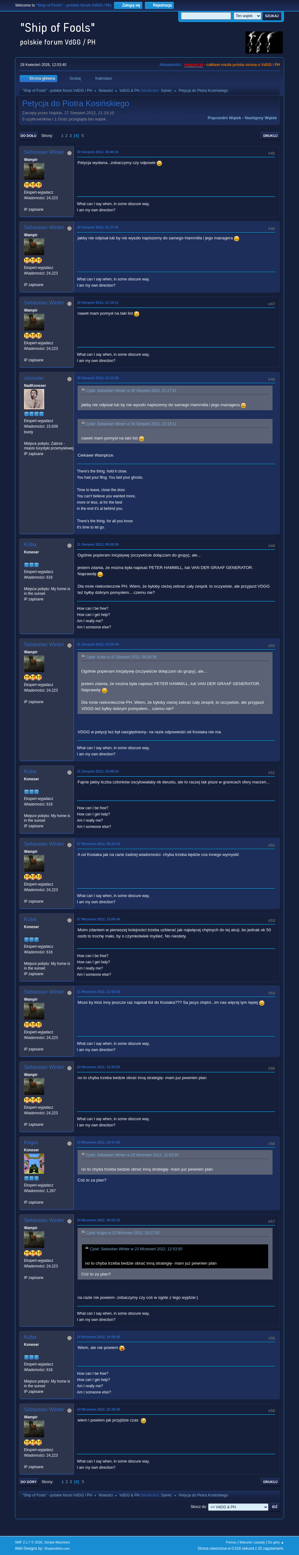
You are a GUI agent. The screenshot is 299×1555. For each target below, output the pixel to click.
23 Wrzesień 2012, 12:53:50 (98, 1067)
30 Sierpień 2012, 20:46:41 (98, 152)
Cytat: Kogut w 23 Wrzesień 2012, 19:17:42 (122, 1233)
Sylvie (166, 90)
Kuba (30, 544)
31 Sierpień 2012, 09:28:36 (98, 544)
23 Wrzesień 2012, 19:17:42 (98, 1142)
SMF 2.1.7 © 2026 (28, 1542)
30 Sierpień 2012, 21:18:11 (98, 302)
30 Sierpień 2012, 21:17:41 (98, 227)
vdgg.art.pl (193, 65)
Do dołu (28, 136)
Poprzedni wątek (224, 117)
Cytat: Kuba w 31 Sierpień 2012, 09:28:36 (121, 657)
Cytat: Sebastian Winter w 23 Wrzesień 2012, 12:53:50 (132, 1155)
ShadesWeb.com (57, 1548)
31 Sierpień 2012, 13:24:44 (98, 644)
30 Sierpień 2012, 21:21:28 (98, 378)
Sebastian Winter (44, 152)
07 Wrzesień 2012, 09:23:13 (98, 844)
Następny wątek (261, 117)
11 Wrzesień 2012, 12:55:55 (98, 992)
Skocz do (198, 1507)
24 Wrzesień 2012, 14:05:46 (98, 1337)
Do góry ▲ (276, 1542)
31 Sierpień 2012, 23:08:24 (98, 771)
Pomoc (231, 1542)
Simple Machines (57, 1542)
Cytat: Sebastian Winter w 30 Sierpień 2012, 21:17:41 (131, 390)
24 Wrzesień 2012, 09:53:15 (98, 1220)
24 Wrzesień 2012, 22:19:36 (98, 1409)
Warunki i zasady (252, 1542)
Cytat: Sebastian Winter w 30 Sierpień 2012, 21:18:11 (131, 424)
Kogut (31, 1142)
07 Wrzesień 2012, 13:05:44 (98, 919)
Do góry (29, 1482)
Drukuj (270, 136)
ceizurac (34, 378)
